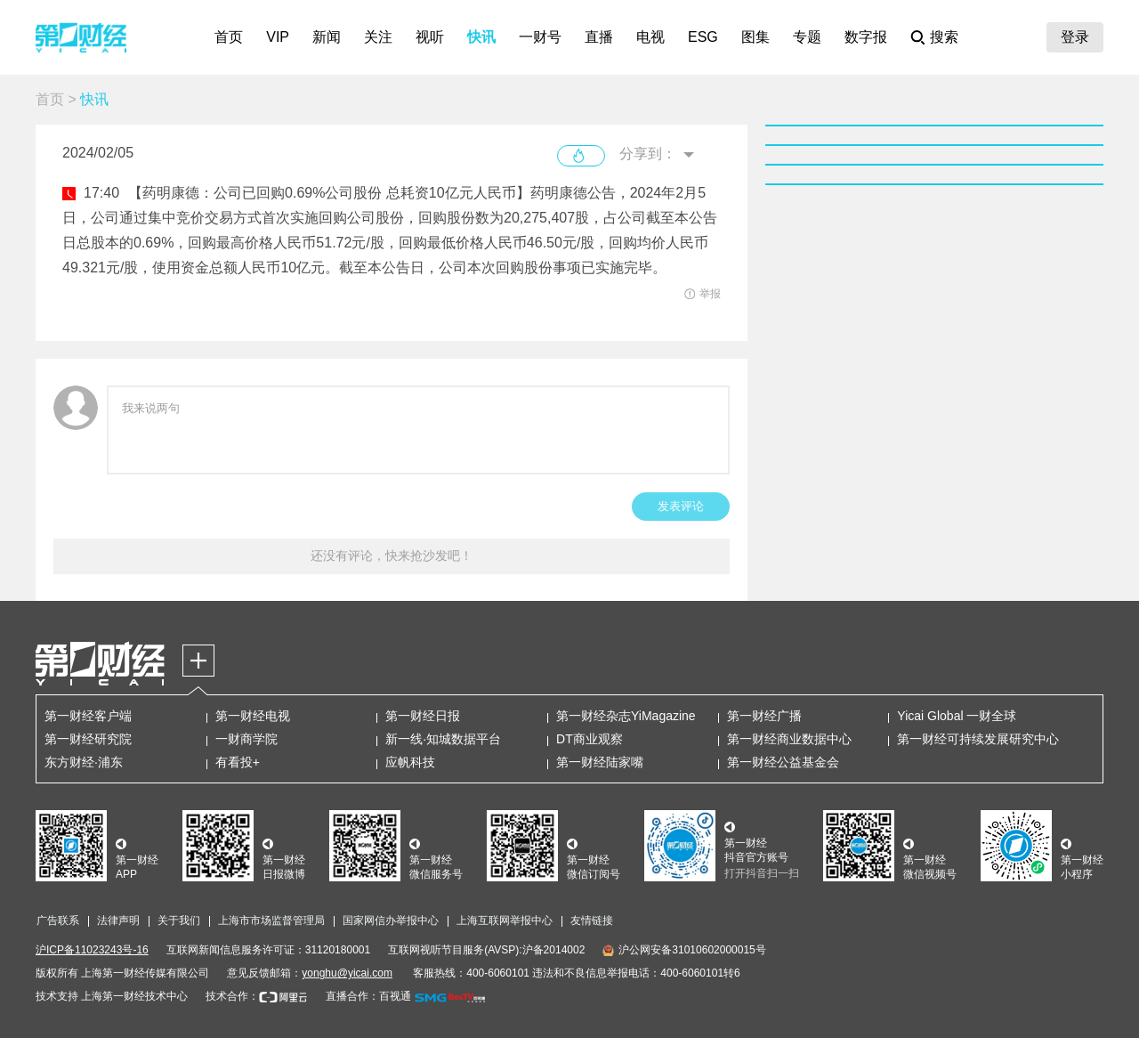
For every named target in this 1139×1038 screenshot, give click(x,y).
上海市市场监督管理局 (271, 920)
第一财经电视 (252, 716)
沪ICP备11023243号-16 (92, 950)
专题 (807, 37)
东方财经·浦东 (83, 762)
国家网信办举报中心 (391, 920)
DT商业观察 (589, 739)
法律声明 (118, 920)
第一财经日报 (422, 716)
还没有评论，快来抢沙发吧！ (392, 555)
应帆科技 (410, 762)
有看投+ (237, 762)
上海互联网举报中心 (504, 920)
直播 (599, 37)
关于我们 (179, 920)
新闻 (326, 37)
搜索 (944, 37)
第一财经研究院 (88, 739)
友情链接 (591, 920)
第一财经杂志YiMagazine (626, 716)
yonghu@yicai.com (347, 973)
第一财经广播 (764, 716)
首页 (228, 37)
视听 (430, 37)
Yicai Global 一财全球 (956, 716)
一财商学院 (246, 739)
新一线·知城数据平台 (443, 739)
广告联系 (57, 920)
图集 (755, 37)
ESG (703, 37)
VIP (277, 37)
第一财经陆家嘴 (599, 762)
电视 (650, 37)
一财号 (540, 37)
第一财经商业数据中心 (789, 739)
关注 (378, 37)
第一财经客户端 (88, 716)
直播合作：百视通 (368, 996)
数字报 (865, 37)
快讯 (481, 37)
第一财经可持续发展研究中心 (978, 739)
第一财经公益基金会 (783, 762)
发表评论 (681, 506)
